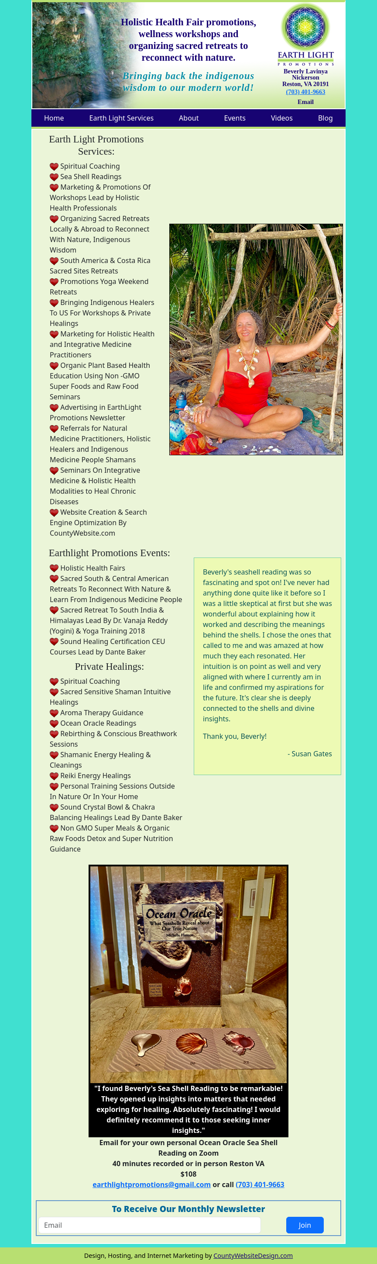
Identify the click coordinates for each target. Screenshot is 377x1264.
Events (235, 118)
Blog (325, 118)
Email (306, 101)
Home (54, 118)
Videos (282, 118)
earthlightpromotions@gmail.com (152, 1184)
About (189, 118)
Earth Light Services (121, 118)
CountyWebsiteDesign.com (253, 1255)
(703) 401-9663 (306, 91)
